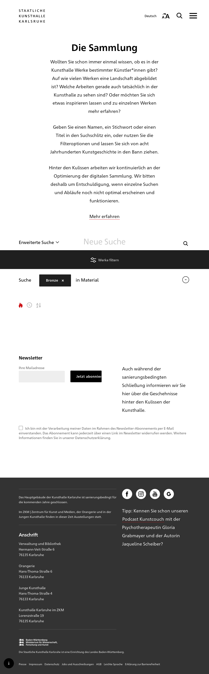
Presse (22, 664)
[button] (185, 243)
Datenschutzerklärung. (93, 437)
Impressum (35, 664)
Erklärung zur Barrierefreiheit (142, 664)
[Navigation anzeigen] (191, 15)
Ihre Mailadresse (32, 367)
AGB (98, 664)
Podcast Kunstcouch (143, 519)
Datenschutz (52, 664)
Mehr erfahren (104, 216)
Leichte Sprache (113, 664)
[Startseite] (32, 21)
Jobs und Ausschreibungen (78, 664)
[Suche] (179, 15)
